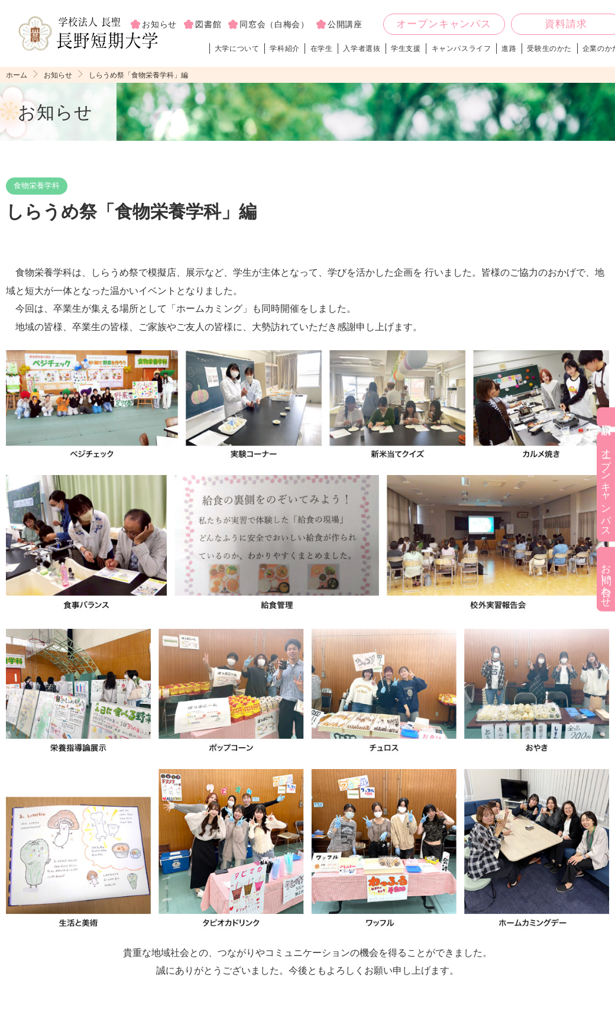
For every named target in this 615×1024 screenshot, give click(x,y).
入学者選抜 (362, 50)
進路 (510, 50)
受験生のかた (550, 50)
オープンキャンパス (443, 25)
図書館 (208, 25)
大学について (237, 50)
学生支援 (407, 50)
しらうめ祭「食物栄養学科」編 (146, 76)
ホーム (17, 76)
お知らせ (61, 76)
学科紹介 (285, 50)
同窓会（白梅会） (274, 25)
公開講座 (345, 25)
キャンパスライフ (462, 50)
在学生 (322, 50)
